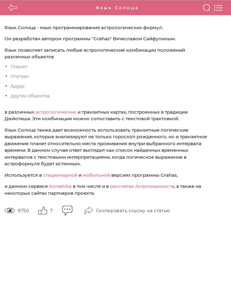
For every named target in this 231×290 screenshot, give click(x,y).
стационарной (60, 175)
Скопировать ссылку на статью (128, 211)
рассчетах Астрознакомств (142, 186)
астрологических (55, 111)
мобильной (96, 175)
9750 (17, 210)
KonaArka (60, 186)
